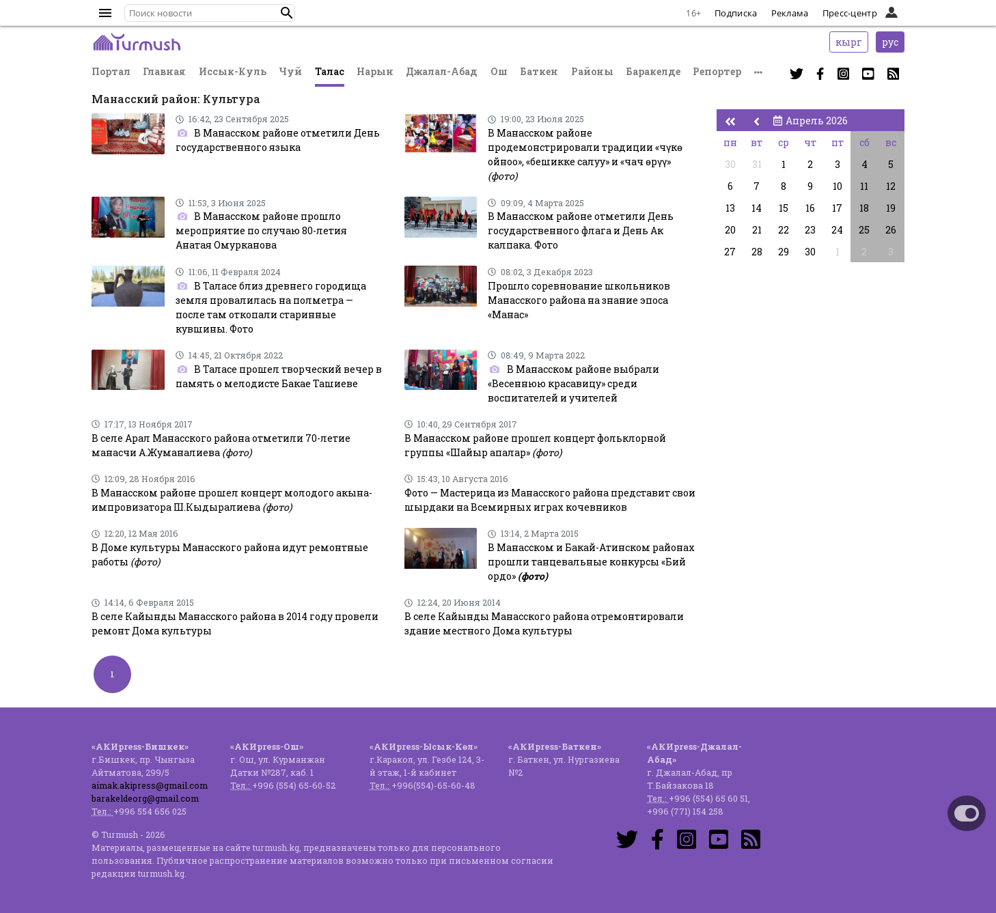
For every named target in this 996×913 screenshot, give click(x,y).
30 (730, 164)
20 (730, 229)
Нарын (375, 71)
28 (756, 251)
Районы (592, 71)
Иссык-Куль (232, 71)
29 (783, 251)
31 (757, 164)
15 (783, 207)
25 (864, 229)
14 (756, 207)
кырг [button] (848, 42)
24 (837, 229)
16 (810, 207)
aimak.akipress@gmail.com (150, 785)
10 (837, 186)
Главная (164, 71)
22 (783, 229)
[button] (287, 13)
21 (757, 229)
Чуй (290, 71)
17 (837, 207)
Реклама (790, 13)
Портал (111, 71)
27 (730, 251)
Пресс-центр (849, 13)
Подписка (736, 13)
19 (891, 207)
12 (891, 186)
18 (864, 207)
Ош (499, 71)
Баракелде (653, 71)
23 (810, 229)
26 (890, 229)
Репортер (717, 71)
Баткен (539, 71)
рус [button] (890, 42)
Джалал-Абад (442, 71)
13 (730, 207)
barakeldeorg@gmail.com (145, 798)
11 (864, 186)
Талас (329, 71)
